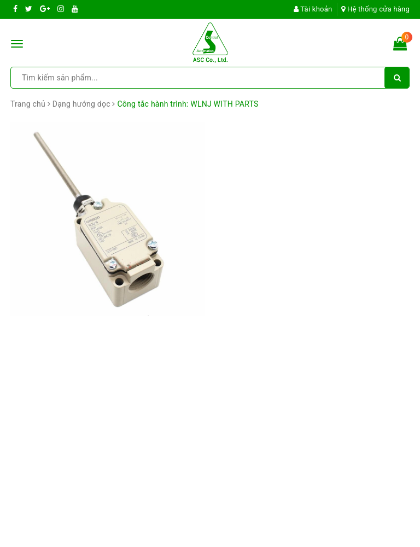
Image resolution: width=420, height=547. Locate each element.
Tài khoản (313, 9)
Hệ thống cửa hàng (375, 9)
